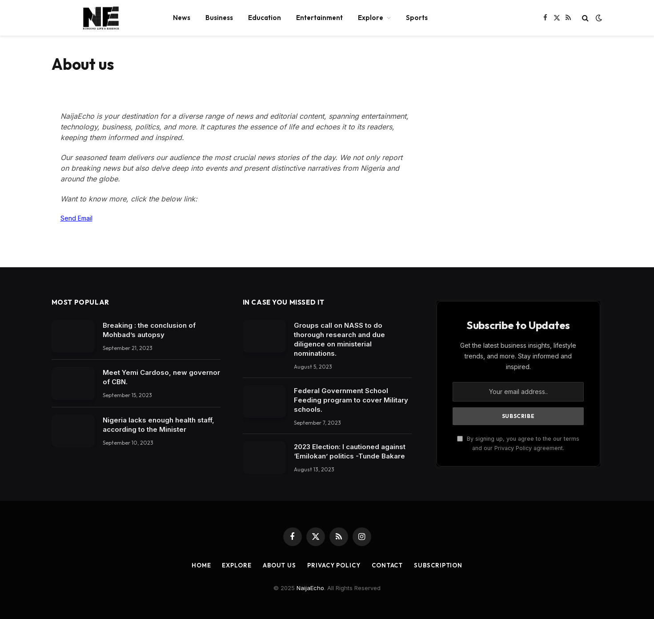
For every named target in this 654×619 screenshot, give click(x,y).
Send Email (76, 218)
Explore (370, 17)
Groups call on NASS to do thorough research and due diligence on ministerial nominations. (339, 339)
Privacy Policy (334, 565)
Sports (417, 17)
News (181, 17)
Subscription (438, 565)
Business (219, 17)
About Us (279, 565)
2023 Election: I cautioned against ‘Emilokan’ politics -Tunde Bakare (349, 451)
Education (264, 17)
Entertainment (319, 17)
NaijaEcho (310, 587)
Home (201, 565)
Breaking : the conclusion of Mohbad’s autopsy (149, 330)
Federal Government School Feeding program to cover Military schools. (351, 400)
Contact (387, 565)
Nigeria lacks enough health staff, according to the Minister (158, 425)
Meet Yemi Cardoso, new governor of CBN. (161, 377)
